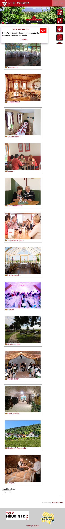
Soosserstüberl (13, 136)
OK (43, 30)
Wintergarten (12, 67)
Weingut (10, 483)
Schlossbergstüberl (14, 240)
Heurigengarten (13, 344)
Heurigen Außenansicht (16, 448)
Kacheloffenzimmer (14, 206)
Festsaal (10, 310)
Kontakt (28, 526)
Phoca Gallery (57, 502)
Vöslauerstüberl (13, 102)
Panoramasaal (13, 275)
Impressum (35, 526)
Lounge (10, 171)
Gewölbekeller (12, 379)
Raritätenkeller (13, 413)
